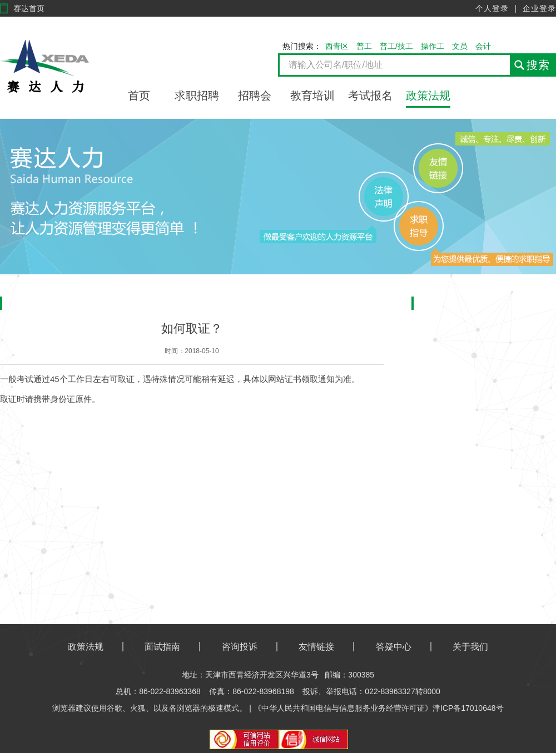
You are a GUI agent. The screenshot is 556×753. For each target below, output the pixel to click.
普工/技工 (396, 46)
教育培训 (312, 95)
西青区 (337, 46)
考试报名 (370, 95)
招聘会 (254, 95)
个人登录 (492, 8)
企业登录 (539, 8)
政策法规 (428, 95)
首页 (139, 95)
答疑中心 (393, 646)
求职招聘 (197, 95)
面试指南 (162, 646)
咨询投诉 (239, 646)
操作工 (432, 46)
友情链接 (316, 646)
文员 (460, 46)
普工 (364, 46)
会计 (483, 46)
